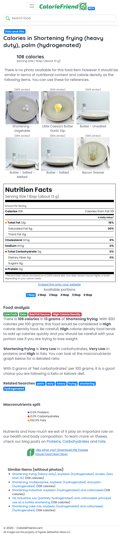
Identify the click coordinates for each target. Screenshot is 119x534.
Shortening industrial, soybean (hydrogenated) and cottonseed (58, 490)
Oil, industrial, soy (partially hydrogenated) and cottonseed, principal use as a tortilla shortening (61, 500)
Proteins (54, 441)
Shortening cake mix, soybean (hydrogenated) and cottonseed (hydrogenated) (57, 508)
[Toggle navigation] (31, 6)
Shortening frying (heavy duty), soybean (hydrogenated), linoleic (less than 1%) (62, 476)
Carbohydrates (75, 441)
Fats (101, 441)
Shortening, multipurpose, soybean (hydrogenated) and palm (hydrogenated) (56, 484)
